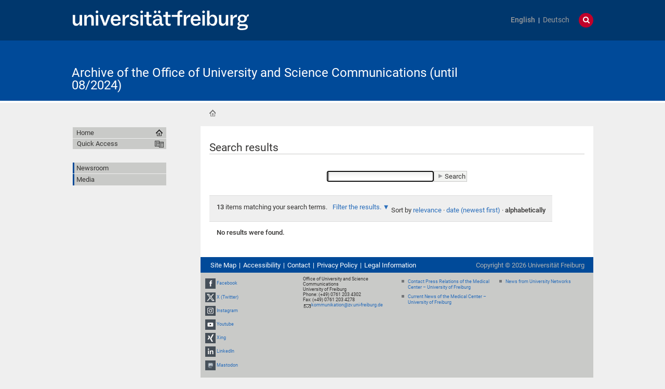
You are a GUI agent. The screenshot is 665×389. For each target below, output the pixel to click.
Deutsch (556, 20)
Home (212, 113)
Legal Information (390, 265)
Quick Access (97, 143)
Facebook (227, 283)
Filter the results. (357, 207)
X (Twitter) (227, 297)
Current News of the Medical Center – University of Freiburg (447, 299)
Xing (221, 337)
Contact (298, 265)
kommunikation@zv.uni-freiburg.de (347, 304)
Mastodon (227, 365)
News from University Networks (538, 281)
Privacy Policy (337, 265)
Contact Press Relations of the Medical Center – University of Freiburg (448, 284)
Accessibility (262, 265)
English (523, 20)
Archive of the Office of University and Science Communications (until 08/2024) (265, 78)
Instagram (227, 310)
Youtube (225, 324)
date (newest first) (473, 210)
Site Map (223, 265)
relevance (427, 210)
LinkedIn (225, 351)
